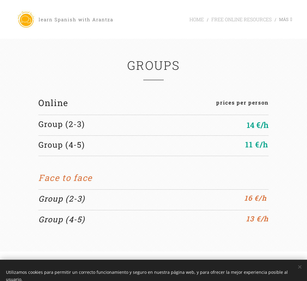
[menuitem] (145, 19)
